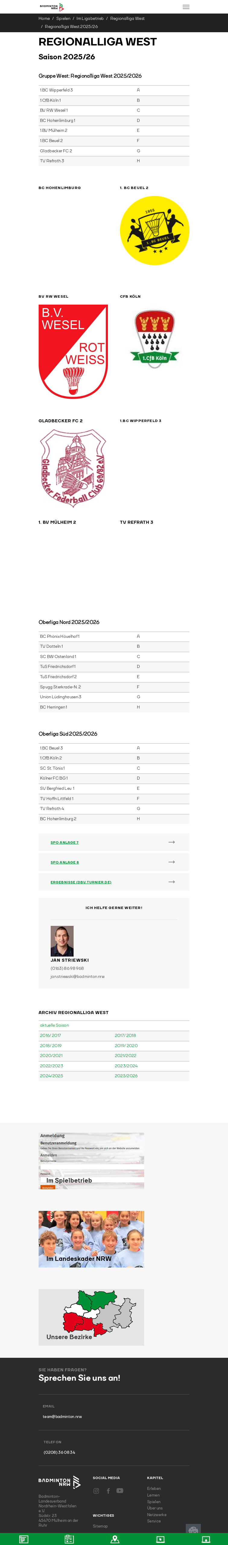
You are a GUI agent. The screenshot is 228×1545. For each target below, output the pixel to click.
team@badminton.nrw (62, 1348)
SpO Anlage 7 (65, 773)
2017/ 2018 (125, 966)
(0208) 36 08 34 (59, 1383)
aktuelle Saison (54, 956)
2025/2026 (126, 1007)
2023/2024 (126, 997)
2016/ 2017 (50, 966)
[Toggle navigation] (186, 7)
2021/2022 (126, 987)
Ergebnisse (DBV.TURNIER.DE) (81, 813)
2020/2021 (51, 987)
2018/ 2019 (51, 977)
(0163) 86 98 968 (67, 899)
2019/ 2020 (126, 977)
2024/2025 (51, 1007)
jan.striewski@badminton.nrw (78, 907)
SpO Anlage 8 (65, 793)
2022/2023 (51, 997)
